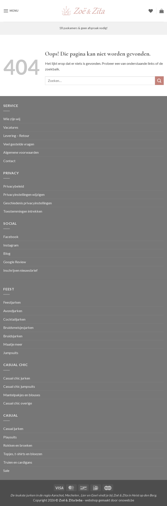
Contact (9, 161)
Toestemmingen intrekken (22, 211)
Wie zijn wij (11, 119)
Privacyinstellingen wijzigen (24, 194)
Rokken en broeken (17, 445)
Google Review (14, 262)
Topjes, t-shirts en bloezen (22, 454)
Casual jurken (13, 428)
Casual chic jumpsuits (19, 386)
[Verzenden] (159, 80)
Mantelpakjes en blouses (21, 395)
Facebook (10, 237)
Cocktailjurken (14, 319)
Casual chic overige (17, 403)
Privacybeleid (13, 186)
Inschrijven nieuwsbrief (20, 270)
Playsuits (10, 437)
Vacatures (10, 127)
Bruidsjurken (12, 336)
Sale (6, 470)
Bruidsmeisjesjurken (18, 327)
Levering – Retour (16, 135)
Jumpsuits (10, 353)
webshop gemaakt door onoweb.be (109, 500)
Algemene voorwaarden (21, 152)
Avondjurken (12, 311)
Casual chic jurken (16, 378)
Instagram (10, 245)
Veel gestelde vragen (18, 144)
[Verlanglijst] (151, 11)
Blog (6, 253)
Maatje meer (12, 344)
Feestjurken (12, 302)
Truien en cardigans (17, 462)
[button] (10, 10)
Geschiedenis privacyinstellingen (27, 203)
